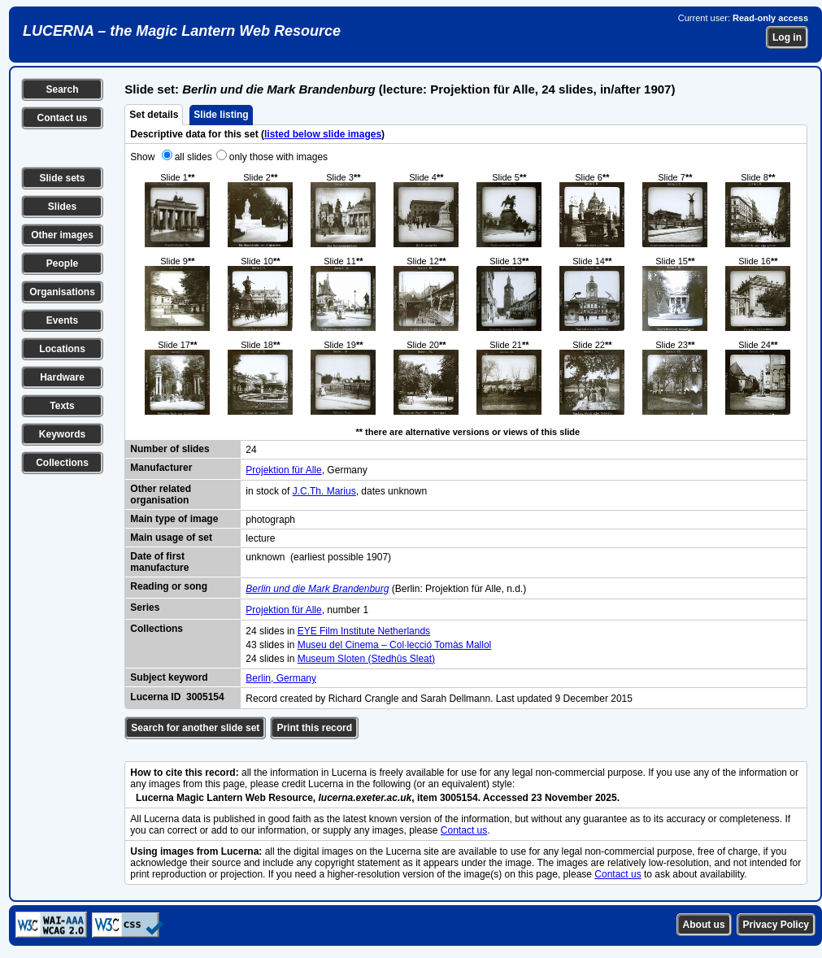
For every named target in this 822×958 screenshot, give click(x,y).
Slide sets (62, 178)
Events (62, 320)
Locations (62, 349)
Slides (62, 206)
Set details (153, 114)
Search (62, 89)
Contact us (62, 118)
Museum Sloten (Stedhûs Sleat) (366, 658)
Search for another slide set (195, 728)
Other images (62, 235)
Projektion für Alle (283, 470)
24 (251, 449)
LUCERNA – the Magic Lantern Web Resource (182, 31)
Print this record (314, 728)
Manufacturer (161, 467)
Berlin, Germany (281, 678)
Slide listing (221, 114)
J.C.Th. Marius (324, 491)
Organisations (62, 292)
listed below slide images (322, 134)
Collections (62, 462)
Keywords (62, 434)
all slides (193, 157)
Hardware (62, 377)
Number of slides (169, 449)
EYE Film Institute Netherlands (364, 631)
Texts (62, 406)
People (62, 263)
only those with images (278, 157)
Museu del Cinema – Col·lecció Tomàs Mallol (395, 645)
